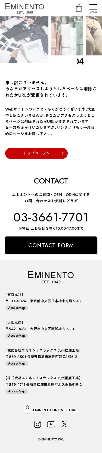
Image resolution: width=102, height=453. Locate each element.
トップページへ (36, 153)
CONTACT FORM (51, 246)
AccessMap (16, 308)
